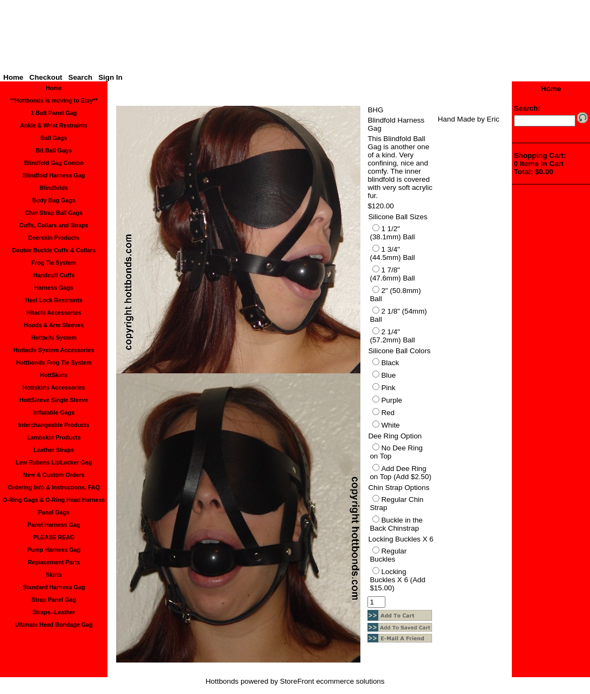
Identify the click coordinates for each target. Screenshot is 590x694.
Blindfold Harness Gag (54, 175)
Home (13, 77)
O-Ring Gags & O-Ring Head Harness (54, 499)
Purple (391, 400)
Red (387, 413)
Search (80, 77)
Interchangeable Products (54, 425)
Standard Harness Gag (54, 587)
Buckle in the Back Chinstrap (396, 524)
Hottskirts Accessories (54, 387)
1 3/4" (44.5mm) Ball (392, 253)
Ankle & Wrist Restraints (53, 125)
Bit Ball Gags (54, 150)
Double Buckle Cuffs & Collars (54, 250)
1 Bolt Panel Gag (54, 113)
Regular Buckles (388, 555)
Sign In (110, 77)
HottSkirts (54, 375)
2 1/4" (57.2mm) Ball (392, 336)
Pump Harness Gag (53, 549)
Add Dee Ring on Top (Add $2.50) (400, 472)
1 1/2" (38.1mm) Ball (392, 233)
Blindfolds (54, 187)
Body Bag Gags (53, 200)
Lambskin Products (54, 437)
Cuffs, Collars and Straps (53, 225)
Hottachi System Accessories (54, 350)
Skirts (54, 574)
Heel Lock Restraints (53, 300)
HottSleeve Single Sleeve (54, 400)
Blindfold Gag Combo (54, 163)
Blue (388, 375)
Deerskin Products (53, 237)
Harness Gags (53, 287)
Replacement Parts (54, 562)
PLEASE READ (53, 537)
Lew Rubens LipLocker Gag (54, 462)
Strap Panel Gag (53, 599)
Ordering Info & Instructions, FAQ (54, 487)
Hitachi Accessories (54, 312)
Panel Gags (53, 512)
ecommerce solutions (350, 681)
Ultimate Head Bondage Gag (54, 624)
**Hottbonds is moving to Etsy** (54, 100)
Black (390, 363)
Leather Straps (54, 450)
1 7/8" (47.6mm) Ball (392, 274)
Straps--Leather (54, 612)
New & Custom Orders (54, 475)
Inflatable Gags (53, 412)
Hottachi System (54, 337)
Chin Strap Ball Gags (54, 212)
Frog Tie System (54, 262)
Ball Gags (54, 138)
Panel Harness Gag (54, 524)
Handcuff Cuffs (53, 275)
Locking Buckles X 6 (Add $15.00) (397, 580)
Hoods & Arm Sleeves (54, 325)
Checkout (45, 77)
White (390, 425)
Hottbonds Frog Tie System (54, 362)
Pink (388, 388)
